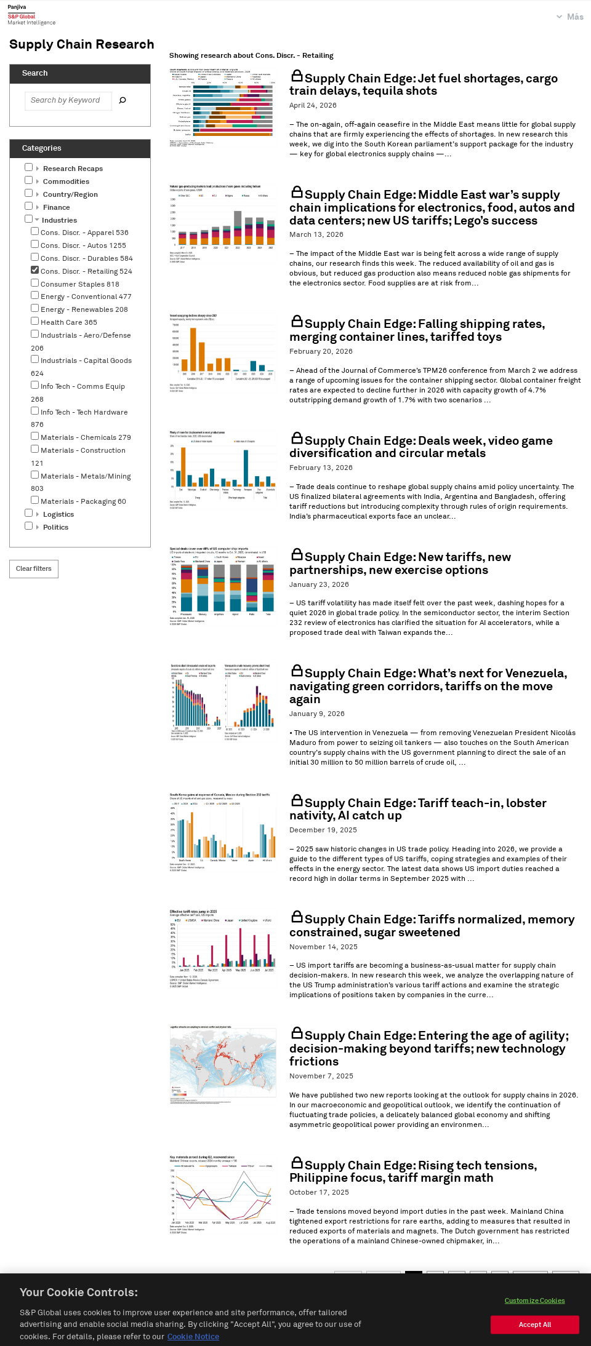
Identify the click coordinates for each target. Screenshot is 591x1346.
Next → (530, 1277)
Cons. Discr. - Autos (83, 246)
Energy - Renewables (84, 310)
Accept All (535, 1334)
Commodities (62, 182)
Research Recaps (69, 169)
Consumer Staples (80, 285)
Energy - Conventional (86, 297)
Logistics (55, 515)
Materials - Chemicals (86, 438)
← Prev (383, 1277)
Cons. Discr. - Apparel (85, 233)
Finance (53, 208)
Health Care (69, 323)
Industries (55, 221)
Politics (52, 528)
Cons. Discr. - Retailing (86, 272)
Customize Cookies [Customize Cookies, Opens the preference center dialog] (535, 1310)
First (348, 1277)
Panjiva (31, 15)
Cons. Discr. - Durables (87, 259)
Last (566, 1277)
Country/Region (67, 195)
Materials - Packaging (83, 502)
